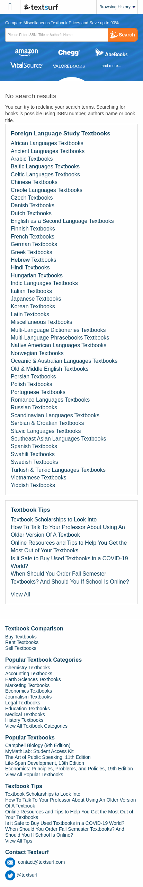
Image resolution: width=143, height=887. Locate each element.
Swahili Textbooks (33, 454)
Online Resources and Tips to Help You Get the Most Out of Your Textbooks (69, 546)
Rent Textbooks (21, 642)
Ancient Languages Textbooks (47, 151)
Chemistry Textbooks (27, 667)
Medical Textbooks (25, 714)
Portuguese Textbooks (38, 392)
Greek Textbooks (31, 252)
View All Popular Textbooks (34, 774)
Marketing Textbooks (27, 685)
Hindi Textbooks (30, 267)
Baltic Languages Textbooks (45, 166)
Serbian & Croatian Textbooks (47, 423)
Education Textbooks (27, 708)
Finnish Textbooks (33, 229)
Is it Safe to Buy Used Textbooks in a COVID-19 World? (69, 562)
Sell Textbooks (20, 648)
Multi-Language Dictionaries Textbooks (58, 330)
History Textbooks (24, 720)
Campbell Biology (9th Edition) (37, 745)
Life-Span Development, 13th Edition (44, 763)
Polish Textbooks (31, 384)
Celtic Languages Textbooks (45, 174)
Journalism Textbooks (28, 697)
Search (127, 34)
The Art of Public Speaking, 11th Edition (48, 757)
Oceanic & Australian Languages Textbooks (64, 361)
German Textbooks (34, 244)
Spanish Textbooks (34, 446)
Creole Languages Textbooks (46, 190)
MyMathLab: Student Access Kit (39, 751)
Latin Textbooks (30, 314)
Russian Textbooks (34, 407)
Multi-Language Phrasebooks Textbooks (60, 338)
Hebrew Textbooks (33, 260)
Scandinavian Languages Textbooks (55, 415)
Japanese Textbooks (36, 299)
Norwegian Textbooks (37, 353)
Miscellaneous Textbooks (41, 322)
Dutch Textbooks (31, 213)
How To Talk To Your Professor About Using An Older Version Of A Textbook (68, 531)
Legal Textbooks (22, 702)
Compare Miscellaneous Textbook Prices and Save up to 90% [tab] (62, 23)
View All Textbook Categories (36, 726)
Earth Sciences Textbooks (33, 679)
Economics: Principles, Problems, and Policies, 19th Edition (69, 768)
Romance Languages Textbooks (50, 400)
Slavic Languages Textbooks (46, 431)
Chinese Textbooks (34, 182)
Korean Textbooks (33, 306)
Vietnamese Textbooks (38, 477)
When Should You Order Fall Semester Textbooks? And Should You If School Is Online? (70, 577)
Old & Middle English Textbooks (50, 369)
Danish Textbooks (32, 205)
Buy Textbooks (21, 636)
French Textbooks (32, 237)
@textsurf (21, 875)
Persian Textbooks (33, 376)
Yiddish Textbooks (33, 485)
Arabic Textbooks (32, 159)
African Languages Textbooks (47, 143)
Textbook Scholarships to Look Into (54, 519)
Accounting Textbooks (28, 673)
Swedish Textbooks (34, 462)
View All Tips (18, 841)
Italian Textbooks (31, 291)
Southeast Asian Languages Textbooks (58, 439)
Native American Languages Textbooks (58, 345)
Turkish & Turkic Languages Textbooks (58, 470)
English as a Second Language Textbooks (62, 221)
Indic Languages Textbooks (44, 283)
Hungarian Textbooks (37, 275)
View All (20, 594)
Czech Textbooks (32, 198)
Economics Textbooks (28, 691)
